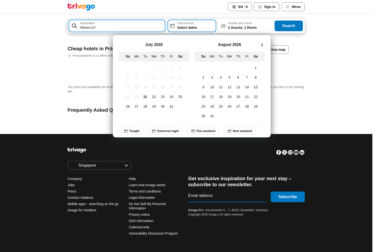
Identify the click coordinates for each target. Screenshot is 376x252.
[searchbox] (121, 27)
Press (72, 191)
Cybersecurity (139, 227)
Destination (87, 23)
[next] (262, 45)
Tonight (131, 131)
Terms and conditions (145, 191)
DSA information (141, 221)
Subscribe (287, 197)
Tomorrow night (165, 131)
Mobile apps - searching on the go (93, 204)
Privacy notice (139, 214)
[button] (117, 26)
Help (132, 179)
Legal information (142, 198)
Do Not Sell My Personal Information (147, 206)
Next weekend (239, 131)
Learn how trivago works (147, 185)
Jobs (71, 185)
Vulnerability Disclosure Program (153, 233)
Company (75, 179)
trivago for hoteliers (82, 210)
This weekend (203, 131)
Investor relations (80, 198)
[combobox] (117, 26)
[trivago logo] (81, 7)
